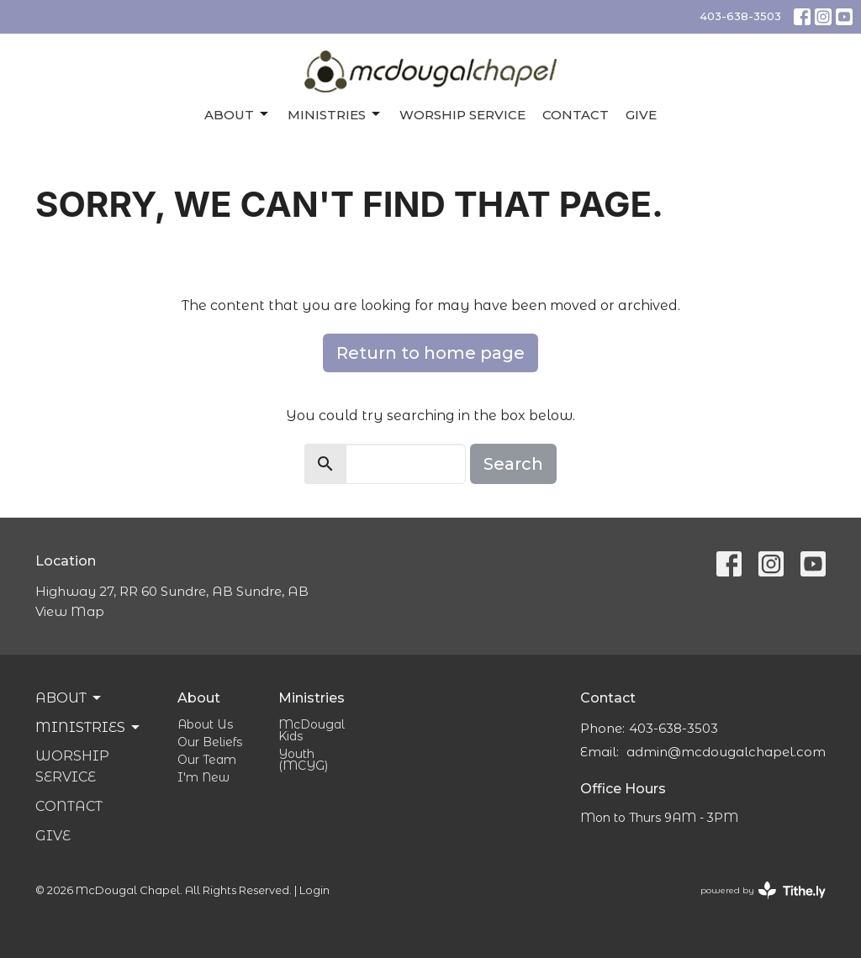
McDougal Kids (311, 730)
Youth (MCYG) (303, 759)
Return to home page (430, 353)
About (237, 114)
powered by (763, 890)
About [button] (69, 698)
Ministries (335, 114)
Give (641, 115)
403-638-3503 (740, 16)
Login (314, 890)
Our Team (206, 759)
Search (513, 464)
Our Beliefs (209, 742)
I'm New (203, 777)
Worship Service (462, 115)
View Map (69, 611)
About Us (205, 724)
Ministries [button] (88, 727)
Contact (575, 115)
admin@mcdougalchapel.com (726, 752)
